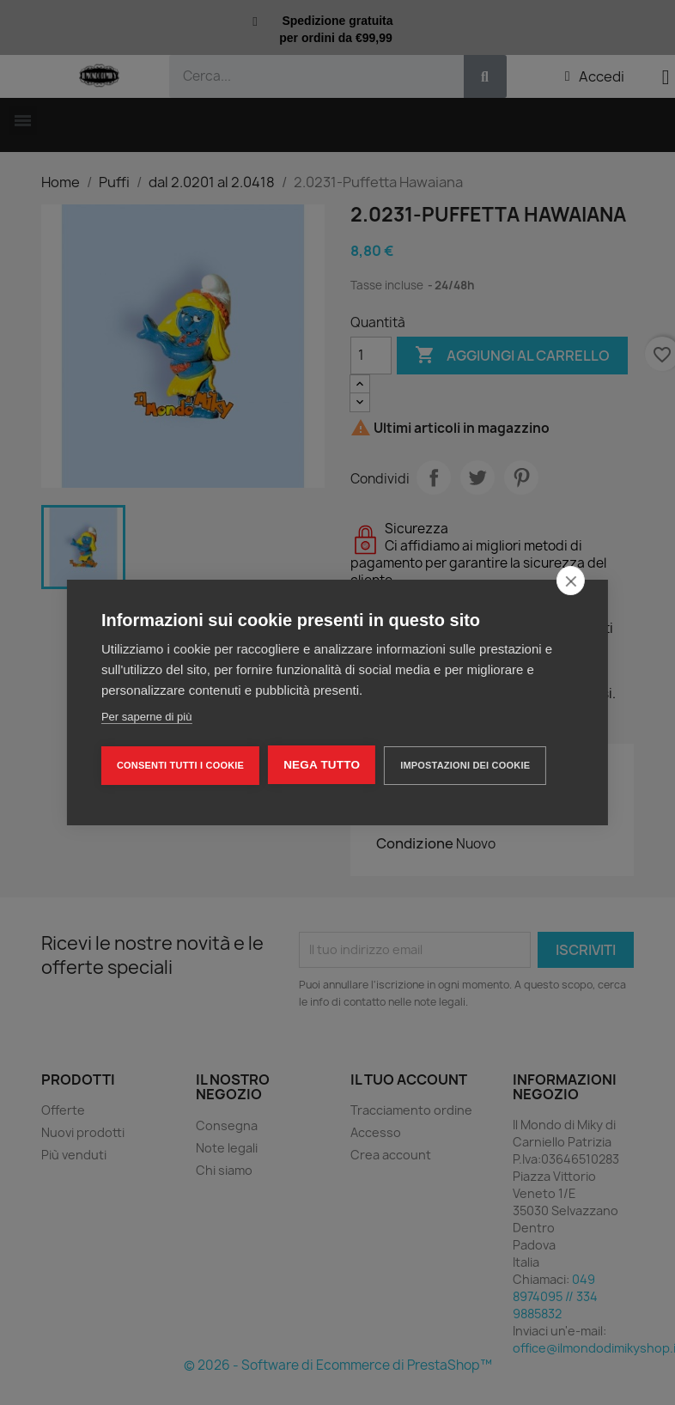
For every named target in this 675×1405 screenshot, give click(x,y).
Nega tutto (321, 764)
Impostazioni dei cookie (465, 765)
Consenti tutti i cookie (180, 765)
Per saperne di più (146, 716)
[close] (570, 580)
